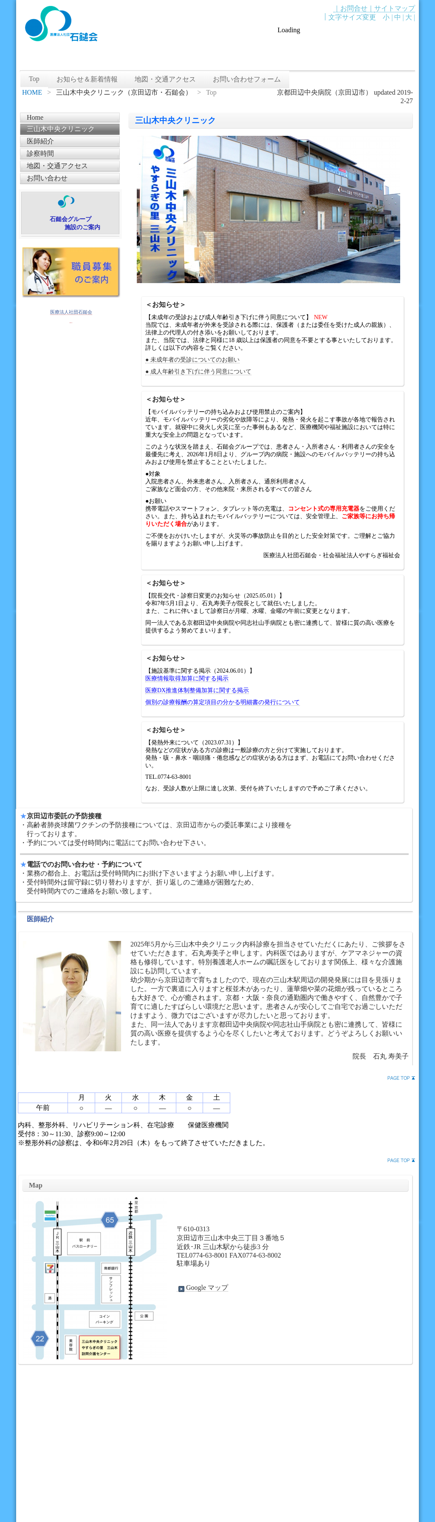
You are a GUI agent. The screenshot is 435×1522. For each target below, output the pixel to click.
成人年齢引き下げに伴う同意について (200, 371)
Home (35, 117)
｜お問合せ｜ (353, 8)
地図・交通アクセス (165, 79)
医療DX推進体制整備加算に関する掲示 (197, 690)
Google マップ (202, 1288)
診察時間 (40, 153)
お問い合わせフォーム (247, 79)
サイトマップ (394, 8)
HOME (32, 92)
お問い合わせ (47, 178)
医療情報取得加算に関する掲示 (187, 678)
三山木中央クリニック (61, 128)
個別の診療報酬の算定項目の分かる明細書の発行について (222, 702)
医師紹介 (40, 141)
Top (34, 78)
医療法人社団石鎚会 (71, 312)
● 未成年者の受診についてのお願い (192, 360)
